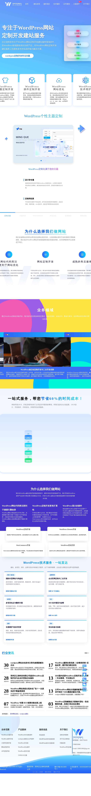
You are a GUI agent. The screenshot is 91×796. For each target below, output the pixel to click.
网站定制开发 (5, 747)
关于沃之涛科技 (65, 739)
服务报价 (47, 4)
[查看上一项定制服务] (6, 139)
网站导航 (48, 772)
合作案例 (66, 4)
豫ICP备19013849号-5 (60, 768)
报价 (84, 666)
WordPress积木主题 (24, 751)
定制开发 (78, 33)
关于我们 (86, 4)
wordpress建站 (24, 714)
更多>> (87, 653)
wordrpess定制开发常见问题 (17, 56)
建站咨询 (37, 4)
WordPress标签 (38, 772)
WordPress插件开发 (7, 739)
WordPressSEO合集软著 (47, 739)
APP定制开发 (5, 751)
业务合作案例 (64, 735)
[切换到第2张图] (43, 160)
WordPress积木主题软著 (46, 743)
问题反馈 (62, 743)
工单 (84, 670)
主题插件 (76, 4)
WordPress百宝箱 (23, 743)
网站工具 (57, 772)
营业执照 (42, 735)
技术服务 (56, 4)
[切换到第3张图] (45, 160)
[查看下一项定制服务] (82, 129)
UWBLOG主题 (22, 755)
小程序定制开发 (6, 743)
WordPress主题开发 (7, 735)
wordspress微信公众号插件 (26, 739)
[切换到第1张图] (41, 160)
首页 (26, 4)
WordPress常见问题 (65, 747)
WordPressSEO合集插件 (25, 735)
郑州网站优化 (14, 714)
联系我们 (78, 55)
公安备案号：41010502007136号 (80, 768)
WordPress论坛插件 (24, 747)
